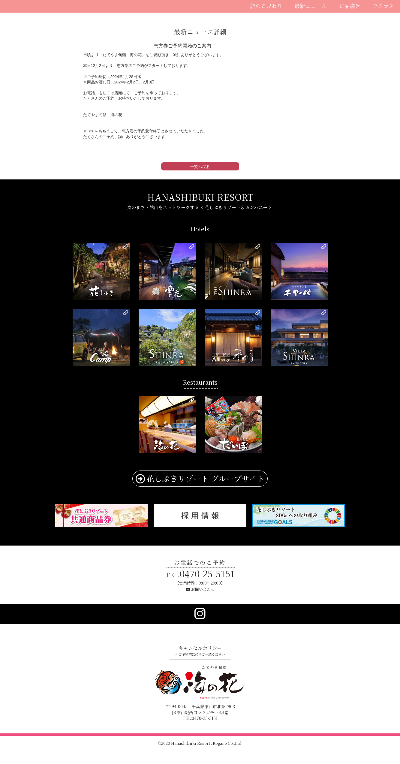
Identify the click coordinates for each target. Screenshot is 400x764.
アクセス (383, 6)
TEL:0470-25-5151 (200, 718)
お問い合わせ (203, 589)
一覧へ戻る (200, 166)
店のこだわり (266, 6)
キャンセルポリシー (200, 651)
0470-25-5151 (200, 573)
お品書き (349, 6)
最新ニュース (310, 6)
